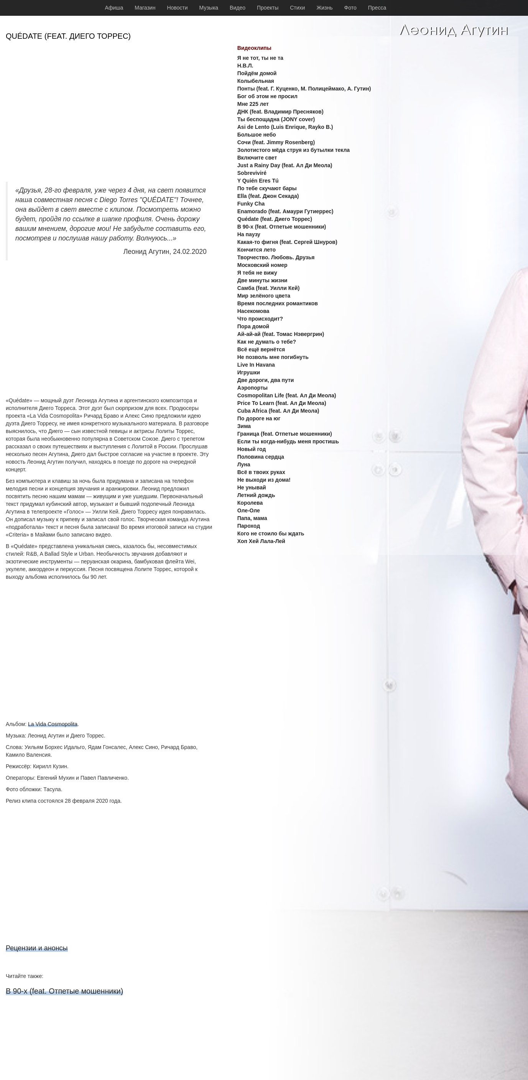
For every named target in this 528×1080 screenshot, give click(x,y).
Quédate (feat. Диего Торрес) (274, 219)
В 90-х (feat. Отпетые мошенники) (64, 991)
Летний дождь (256, 495)
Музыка (209, 8)
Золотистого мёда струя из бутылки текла (293, 150)
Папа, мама (252, 518)
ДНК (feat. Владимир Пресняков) (280, 112)
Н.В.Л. (245, 66)
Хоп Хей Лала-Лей (261, 541)
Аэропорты (252, 388)
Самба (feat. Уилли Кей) (268, 288)
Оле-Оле (248, 510)
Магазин (145, 8)
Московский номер (262, 265)
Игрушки (248, 372)
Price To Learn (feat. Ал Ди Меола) (281, 403)
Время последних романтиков (277, 303)
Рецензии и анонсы (37, 948)
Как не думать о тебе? (266, 342)
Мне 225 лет (253, 104)
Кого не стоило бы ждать (270, 533)
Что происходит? (260, 319)
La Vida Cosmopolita (52, 724)
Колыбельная (255, 81)
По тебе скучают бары (267, 188)
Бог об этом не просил (267, 96)
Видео (237, 8)
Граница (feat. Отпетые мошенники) (284, 434)
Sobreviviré (251, 173)
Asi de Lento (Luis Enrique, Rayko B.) (285, 127)
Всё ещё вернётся (261, 349)
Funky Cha (251, 204)
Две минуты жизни (262, 280)
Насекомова (253, 311)
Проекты (267, 8)
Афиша (114, 8)
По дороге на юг (258, 418)
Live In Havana (256, 365)
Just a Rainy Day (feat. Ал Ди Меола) (284, 165)
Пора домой (253, 326)
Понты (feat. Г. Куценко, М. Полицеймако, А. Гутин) (304, 89)
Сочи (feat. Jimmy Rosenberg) (276, 142)
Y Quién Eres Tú (258, 181)
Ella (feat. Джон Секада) (268, 196)
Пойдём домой (257, 73)
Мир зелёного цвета (263, 296)
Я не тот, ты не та (260, 58)
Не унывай (251, 487)
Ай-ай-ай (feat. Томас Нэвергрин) (280, 334)
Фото (350, 8)
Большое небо (256, 135)
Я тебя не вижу (257, 273)
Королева (250, 503)
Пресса (377, 8)
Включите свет (257, 158)
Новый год (251, 449)
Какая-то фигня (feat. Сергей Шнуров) (287, 242)
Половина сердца (260, 457)
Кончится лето (256, 250)
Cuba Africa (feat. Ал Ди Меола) (278, 411)
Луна (243, 464)
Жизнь (324, 8)
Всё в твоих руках (261, 472)
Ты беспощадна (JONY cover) (276, 119)
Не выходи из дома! (264, 480)
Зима (244, 426)
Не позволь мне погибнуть (273, 357)
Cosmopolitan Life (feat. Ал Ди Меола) (286, 395)
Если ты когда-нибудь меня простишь (288, 441)
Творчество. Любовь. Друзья (276, 257)
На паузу (248, 234)
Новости (177, 8)
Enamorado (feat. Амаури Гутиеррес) (285, 211)
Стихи (297, 8)
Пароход (248, 526)
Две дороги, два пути (265, 380)
